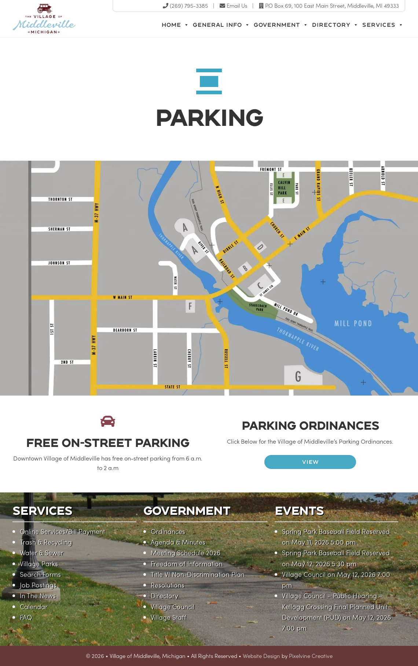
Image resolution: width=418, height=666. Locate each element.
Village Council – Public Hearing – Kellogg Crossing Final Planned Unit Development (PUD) (335, 606)
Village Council (172, 606)
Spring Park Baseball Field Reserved (336, 531)
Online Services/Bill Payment (62, 531)
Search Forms (40, 574)
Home (175, 25)
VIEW (310, 462)
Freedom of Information (187, 563)
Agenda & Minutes (178, 541)
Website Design (261, 655)
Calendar (34, 606)
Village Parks (39, 563)
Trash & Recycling (46, 541)
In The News (38, 595)
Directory (335, 25)
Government (281, 25)
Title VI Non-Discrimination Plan (198, 574)
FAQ (26, 617)
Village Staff (168, 617)
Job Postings (38, 584)
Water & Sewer (41, 552)
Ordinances (168, 531)
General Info (221, 25)
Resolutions (167, 584)
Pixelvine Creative (311, 655)
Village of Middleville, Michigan (90, 25)
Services (383, 25)
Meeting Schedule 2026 (185, 552)
